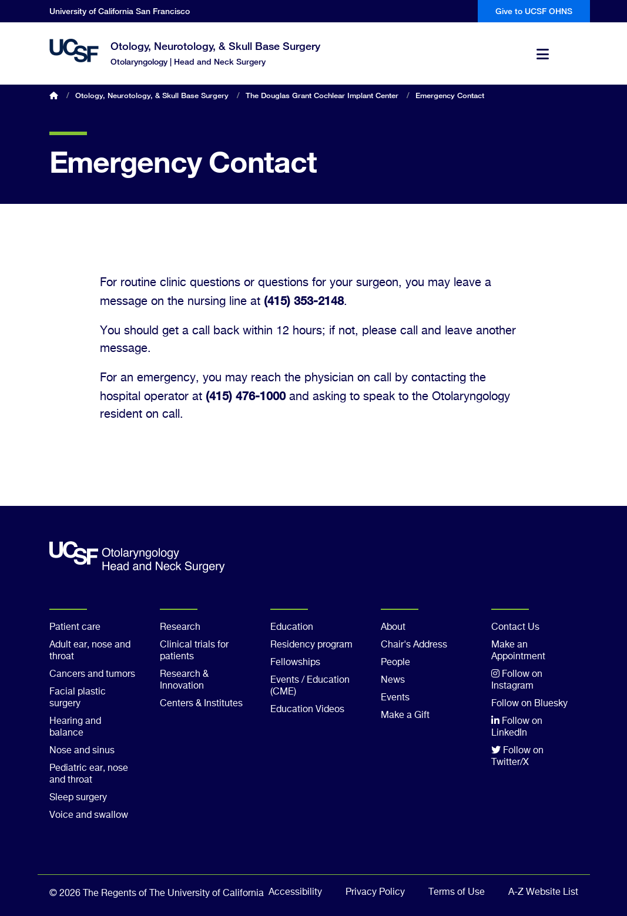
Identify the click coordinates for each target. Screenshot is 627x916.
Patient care (74, 627)
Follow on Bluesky (529, 704)
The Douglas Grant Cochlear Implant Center (322, 95)
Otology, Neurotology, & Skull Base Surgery (215, 45)
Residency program (311, 645)
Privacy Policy (375, 892)
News (393, 680)
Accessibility (295, 892)
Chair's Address (414, 645)
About (393, 627)
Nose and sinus (82, 751)
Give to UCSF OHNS (533, 11)
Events (395, 698)
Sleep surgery (78, 798)
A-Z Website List (543, 892)
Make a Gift (405, 715)
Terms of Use (456, 892)
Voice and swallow (88, 815)
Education (291, 627)
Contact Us (515, 627)
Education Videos (307, 709)
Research (180, 627)
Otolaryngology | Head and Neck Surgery (188, 61)
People (395, 662)
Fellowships (295, 662)
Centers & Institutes (201, 704)
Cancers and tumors (92, 674)
